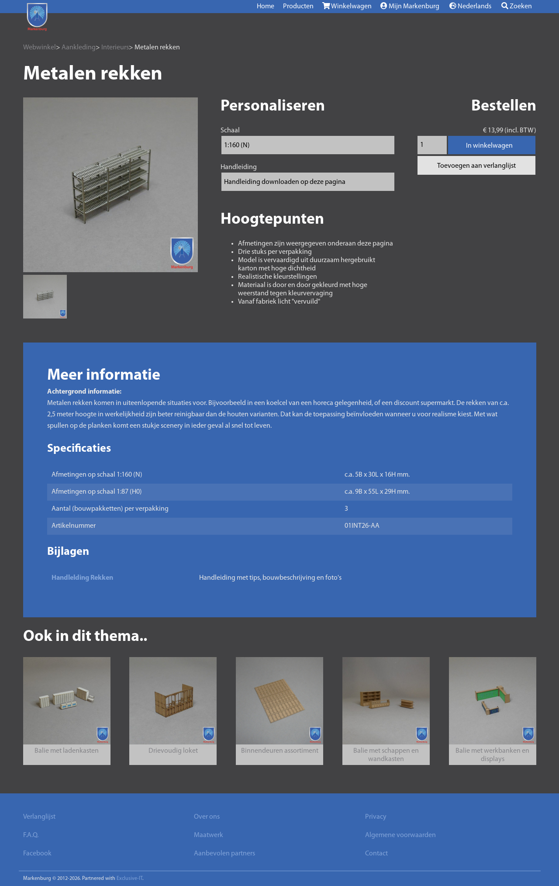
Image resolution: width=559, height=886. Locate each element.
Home (265, 6)
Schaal (230, 130)
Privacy (375, 816)
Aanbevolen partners (224, 853)
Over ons (207, 816)
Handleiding (239, 167)
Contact (376, 853)
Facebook (37, 853)
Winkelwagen (347, 6)
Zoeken (516, 6)
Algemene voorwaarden (400, 835)
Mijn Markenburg (409, 6)
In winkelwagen (489, 145)
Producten (298, 6)
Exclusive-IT (129, 878)
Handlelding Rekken (82, 578)
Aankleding (79, 47)
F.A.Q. (30, 835)
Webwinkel (39, 47)
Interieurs (115, 47)
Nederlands (470, 6)
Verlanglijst (39, 816)
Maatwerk (208, 835)
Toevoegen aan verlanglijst (476, 166)
